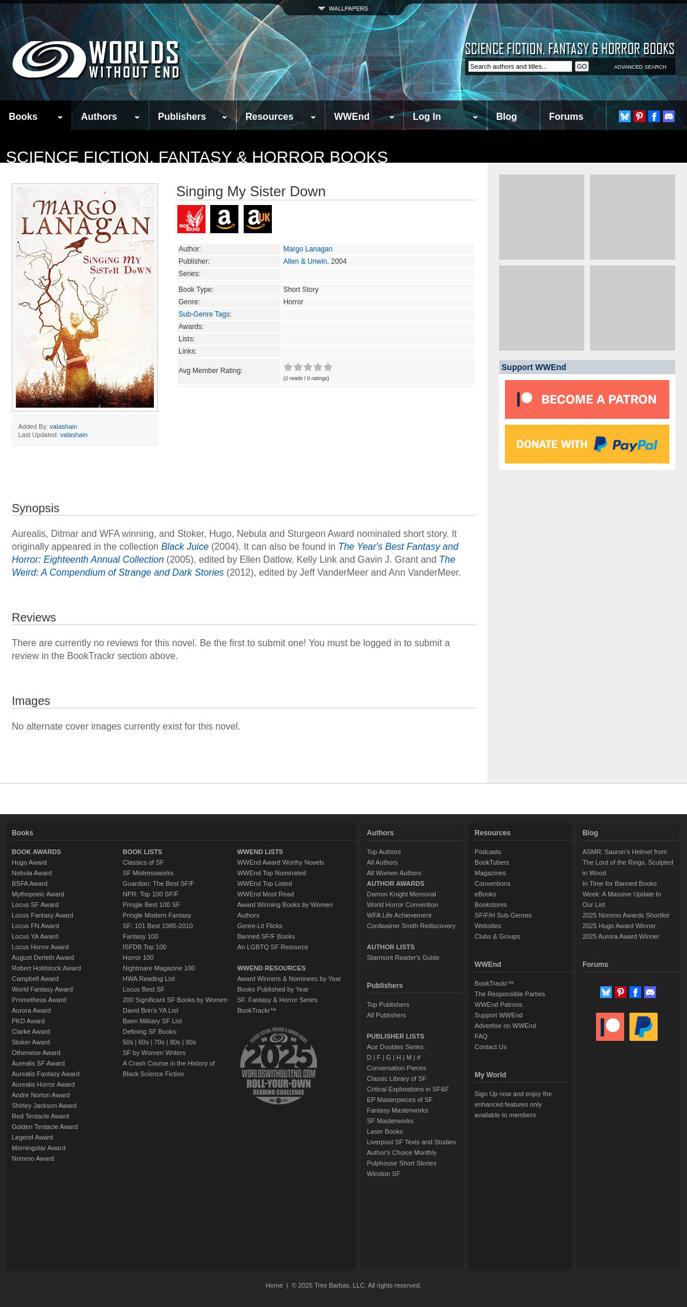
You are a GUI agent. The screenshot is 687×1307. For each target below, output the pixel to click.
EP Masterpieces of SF (400, 1099)
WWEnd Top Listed (264, 883)
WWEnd (351, 117)
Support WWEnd (498, 1015)
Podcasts (487, 851)
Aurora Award (31, 1010)
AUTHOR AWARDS (396, 883)
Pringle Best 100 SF (151, 904)
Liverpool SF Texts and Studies (411, 1141)
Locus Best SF (144, 989)
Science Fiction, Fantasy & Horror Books (197, 157)
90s (191, 1042)
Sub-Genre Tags (204, 314)
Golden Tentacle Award (45, 1126)
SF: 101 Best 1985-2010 (158, 925)
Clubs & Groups (497, 936)
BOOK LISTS (142, 851)
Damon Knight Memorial (401, 894)
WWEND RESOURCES (271, 968)
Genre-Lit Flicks (259, 925)
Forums (566, 117)
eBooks (485, 894)
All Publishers (386, 1015)
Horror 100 (138, 957)
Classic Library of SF (396, 1078)
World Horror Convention (402, 904)
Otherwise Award (36, 1052)
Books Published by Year (273, 989)
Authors (99, 117)
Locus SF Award (35, 904)
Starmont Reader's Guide (403, 957)
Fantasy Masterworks (398, 1110)
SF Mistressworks (148, 872)
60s (144, 1042)
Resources (269, 117)
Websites (487, 925)
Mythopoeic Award (38, 894)
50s (128, 1042)
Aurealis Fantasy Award (45, 1073)
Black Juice (184, 547)
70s (159, 1042)
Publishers (182, 117)
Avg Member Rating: (211, 371)
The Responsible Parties (509, 993)
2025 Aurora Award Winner (620, 936)
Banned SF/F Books (266, 936)
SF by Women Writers (154, 1052)
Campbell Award (35, 978)
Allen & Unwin (305, 261)
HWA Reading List (149, 978)
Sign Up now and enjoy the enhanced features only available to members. (512, 1104)
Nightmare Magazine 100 (159, 968)
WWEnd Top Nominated (271, 872)
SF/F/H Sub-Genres (502, 915)
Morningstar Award (39, 1147)
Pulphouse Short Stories (402, 1163)
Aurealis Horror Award (43, 1084)
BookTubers (491, 862)
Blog (506, 117)
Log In (427, 117)
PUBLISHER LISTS (396, 1036)
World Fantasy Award (42, 989)
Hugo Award (29, 862)
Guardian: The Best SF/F (158, 883)
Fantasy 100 (141, 936)
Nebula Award (32, 872)
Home (273, 1285)
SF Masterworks (390, 1120)
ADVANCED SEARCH (640, 67)
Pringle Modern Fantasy (157, 915)
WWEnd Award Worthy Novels (280, 862)
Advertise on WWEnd (505, 1025)
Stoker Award (31, 1042)
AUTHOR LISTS (391, 946)
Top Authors (384, 851)
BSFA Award (30, 883)
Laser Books (385, 1131)
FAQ (480, 1036)
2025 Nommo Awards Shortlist (625, 915)
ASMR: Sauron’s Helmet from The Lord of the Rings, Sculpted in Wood (627, 862)
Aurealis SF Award (38, 1063)
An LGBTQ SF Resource (272, 946)
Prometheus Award (39, 999)
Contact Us (490, 1046)
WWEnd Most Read (265, 894)
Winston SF (383, 1173)
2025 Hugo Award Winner (619, 925)
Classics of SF (143, 862)
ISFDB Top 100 (144, 946)
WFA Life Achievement (399, 915)
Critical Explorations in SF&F (408, 1089)
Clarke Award (31, 1031)
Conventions (492, 883)
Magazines (490, 872)
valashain (63, 426)
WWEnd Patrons (498, 1004)
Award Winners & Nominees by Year (289, 978)
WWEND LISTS (260, 851)
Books (23, 117)
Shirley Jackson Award (44, 1105)
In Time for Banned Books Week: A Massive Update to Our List (621, 894)
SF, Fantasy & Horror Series (277, 999)
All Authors (382, 862)
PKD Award (28, 1020)
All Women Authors (394, 872)
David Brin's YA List (151, 1010)
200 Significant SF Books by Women (175, 999)
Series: (189, 274)
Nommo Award (33, 1158)
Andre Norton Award (41, 1094)
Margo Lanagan (307, 249)
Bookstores (490, 904)
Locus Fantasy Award (42, 915)
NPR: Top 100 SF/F (151, 894)
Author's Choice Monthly (402, 1152)
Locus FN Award (35, 925)
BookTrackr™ (257, 1010)
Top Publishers (388, 1004)
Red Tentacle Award (40, 1116)
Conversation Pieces (396, 1067)
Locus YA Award (35, 936)
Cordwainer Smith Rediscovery (411, 925)
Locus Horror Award (40, 946)
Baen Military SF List (152, 1020)
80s (175, 1042)
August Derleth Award (43, 957)
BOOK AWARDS (36, 851)
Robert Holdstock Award (46, 968)
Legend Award (32, 1137)
